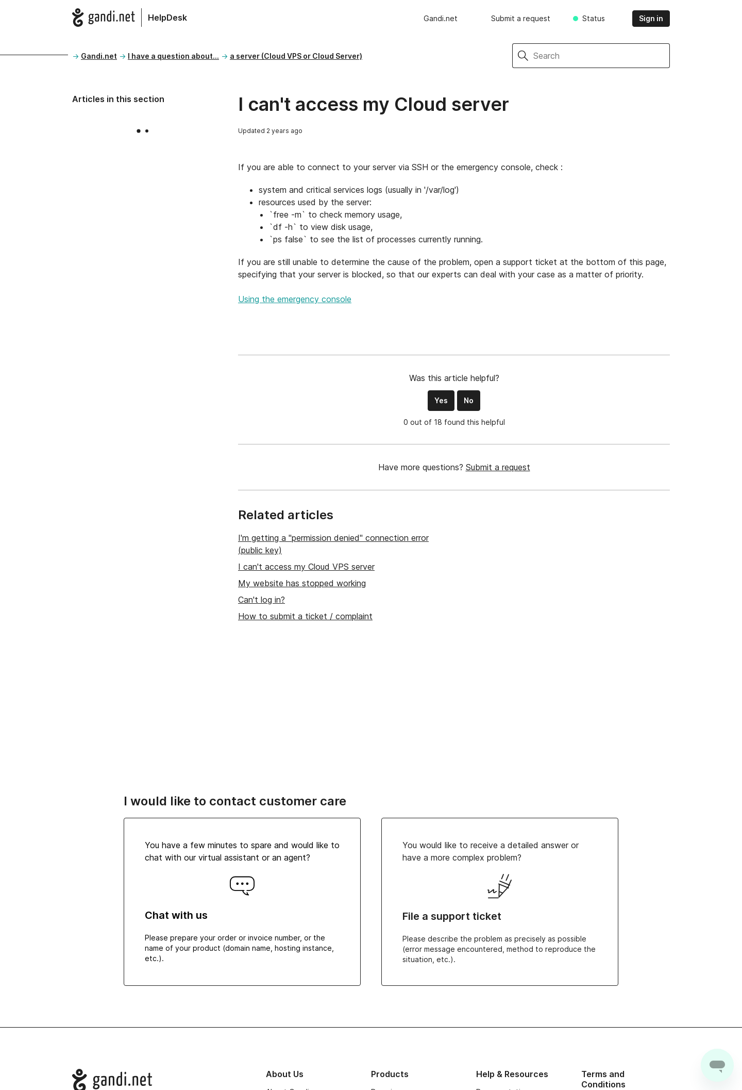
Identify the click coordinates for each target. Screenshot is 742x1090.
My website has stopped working (302, 583)
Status (593, 18)
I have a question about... (173, 56)
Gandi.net (441, 18)
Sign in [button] (651, 18)
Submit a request (520, 18)
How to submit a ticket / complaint (305, 616)
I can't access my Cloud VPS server (306, 566)
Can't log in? (261, 599)
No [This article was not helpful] (469, 400)
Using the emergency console (294, 299)
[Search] (601, 55)
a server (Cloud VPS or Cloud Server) (296, 56)
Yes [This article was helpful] (441, 400)
